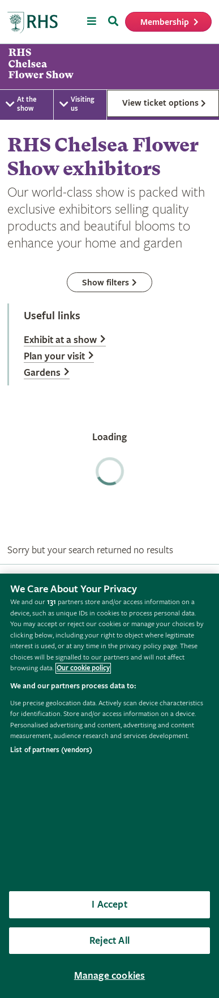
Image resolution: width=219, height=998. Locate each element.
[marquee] (109, 66)
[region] (109, 786)
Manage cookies (109, 976)
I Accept (109, 904)
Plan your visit (54, 356)
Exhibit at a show (60, 340)
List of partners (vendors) (51, 750)
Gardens (42, 373)
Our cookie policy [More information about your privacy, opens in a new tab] (83, 668)
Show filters (105, 282)
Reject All (109, 941)
